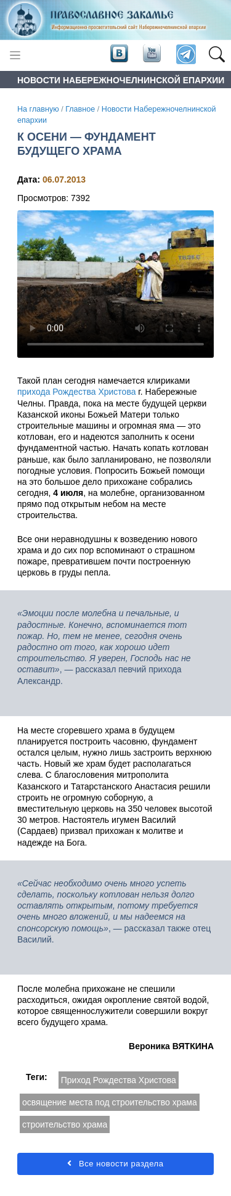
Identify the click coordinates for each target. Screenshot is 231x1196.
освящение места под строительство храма (109, 1102)
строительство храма (64, 1124)
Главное (80, 109)
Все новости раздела (115, 1163)
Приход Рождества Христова (118, 1080)
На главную (38, 109)
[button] (216, 55)
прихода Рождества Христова (76, 392)
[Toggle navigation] (15, 55)
